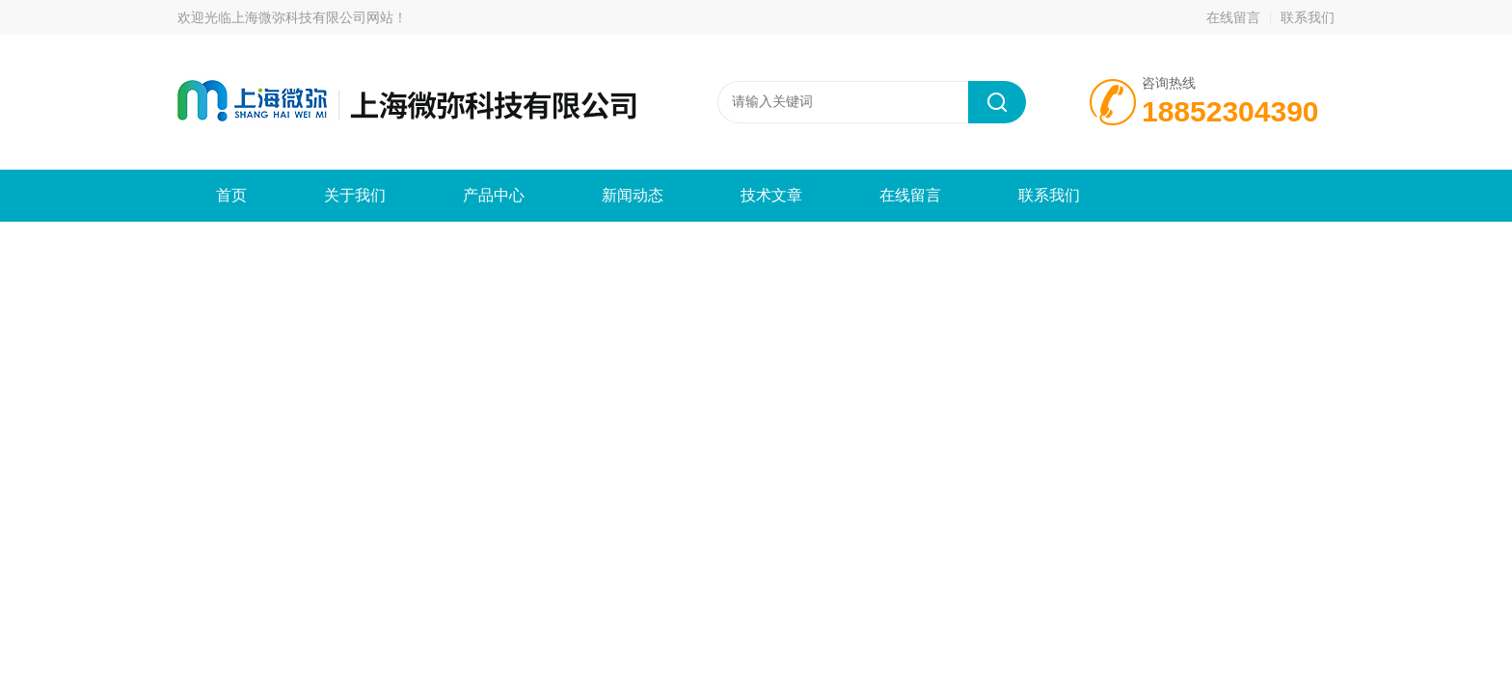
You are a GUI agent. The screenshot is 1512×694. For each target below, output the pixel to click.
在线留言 (1233, 17)
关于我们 (355, 195)
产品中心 (494, 195)
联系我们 (1308, 17)
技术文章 (771, 195)
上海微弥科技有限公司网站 (312, 17)
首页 (231, 195)
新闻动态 (632, 195)
